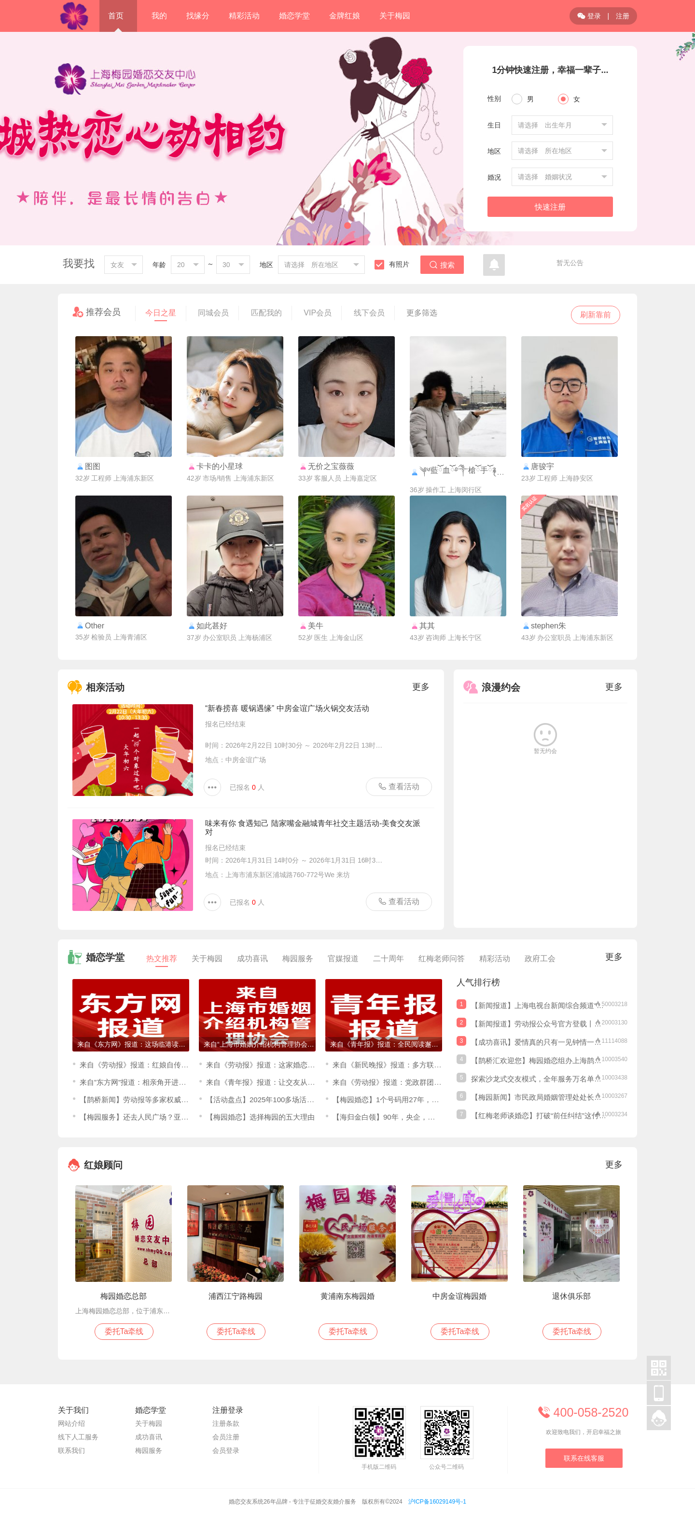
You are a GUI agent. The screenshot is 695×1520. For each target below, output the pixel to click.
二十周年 (388, 958)
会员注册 (225, 1437)
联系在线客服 (584, 1458)
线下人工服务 (78, 1437)
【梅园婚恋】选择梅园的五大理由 (260, 1117)
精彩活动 (494, 958)
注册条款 (225, 1423)
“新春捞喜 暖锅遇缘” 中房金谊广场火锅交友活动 (287, 708)
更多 (421, 687)
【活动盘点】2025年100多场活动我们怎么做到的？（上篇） (303, 1099)
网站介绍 (71, 1423)
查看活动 (398, 786)
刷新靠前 (595, 315)
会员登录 (225, 1450)
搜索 (442, 265)
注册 (622, 16)
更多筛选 (421, 313)
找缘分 (197, 16)
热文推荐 (161, 960)
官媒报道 (343, 958)
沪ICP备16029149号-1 (437, 1501)
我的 (159, 16)
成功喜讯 (252, 958)
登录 (589, 16)
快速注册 (550, 207)
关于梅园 (207, 958)
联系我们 (71, 1450)
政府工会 (540, 958)
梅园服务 (297, 958)
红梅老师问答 (441, 958)
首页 (116, 16)
